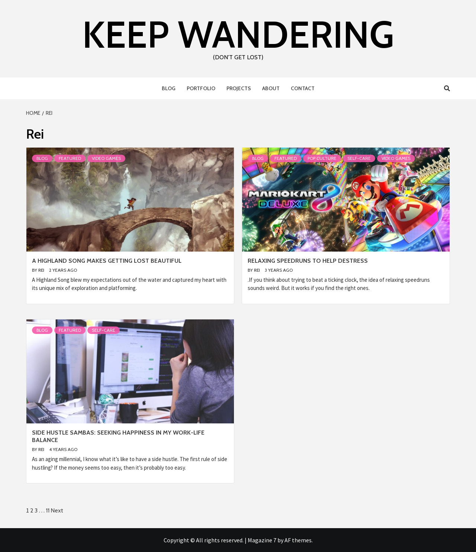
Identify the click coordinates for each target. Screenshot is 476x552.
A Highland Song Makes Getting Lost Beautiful (106, 260)
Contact (303, 88)
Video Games (106, 158)
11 (47, 510)
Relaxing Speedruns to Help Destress (308, 260)
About (271, 88)
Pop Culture (322, 158)
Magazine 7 (262, 540)
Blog (169, 88)
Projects (238, 88)
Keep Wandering (238, 34)
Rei (41, 270)
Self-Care (359, 158)
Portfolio (201, 88)
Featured (70, 158)
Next (57, 510)
